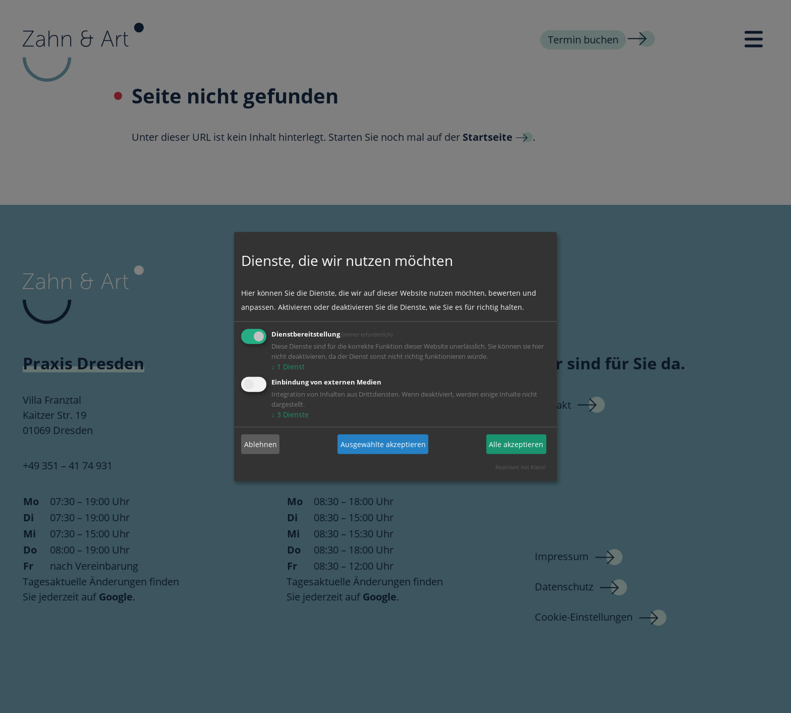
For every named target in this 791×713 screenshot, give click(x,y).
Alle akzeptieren (516, 444)
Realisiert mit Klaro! (520, 467)
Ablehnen (260, 444)
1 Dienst (288, 366)
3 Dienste (290, 414)
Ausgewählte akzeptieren (383, 444)
